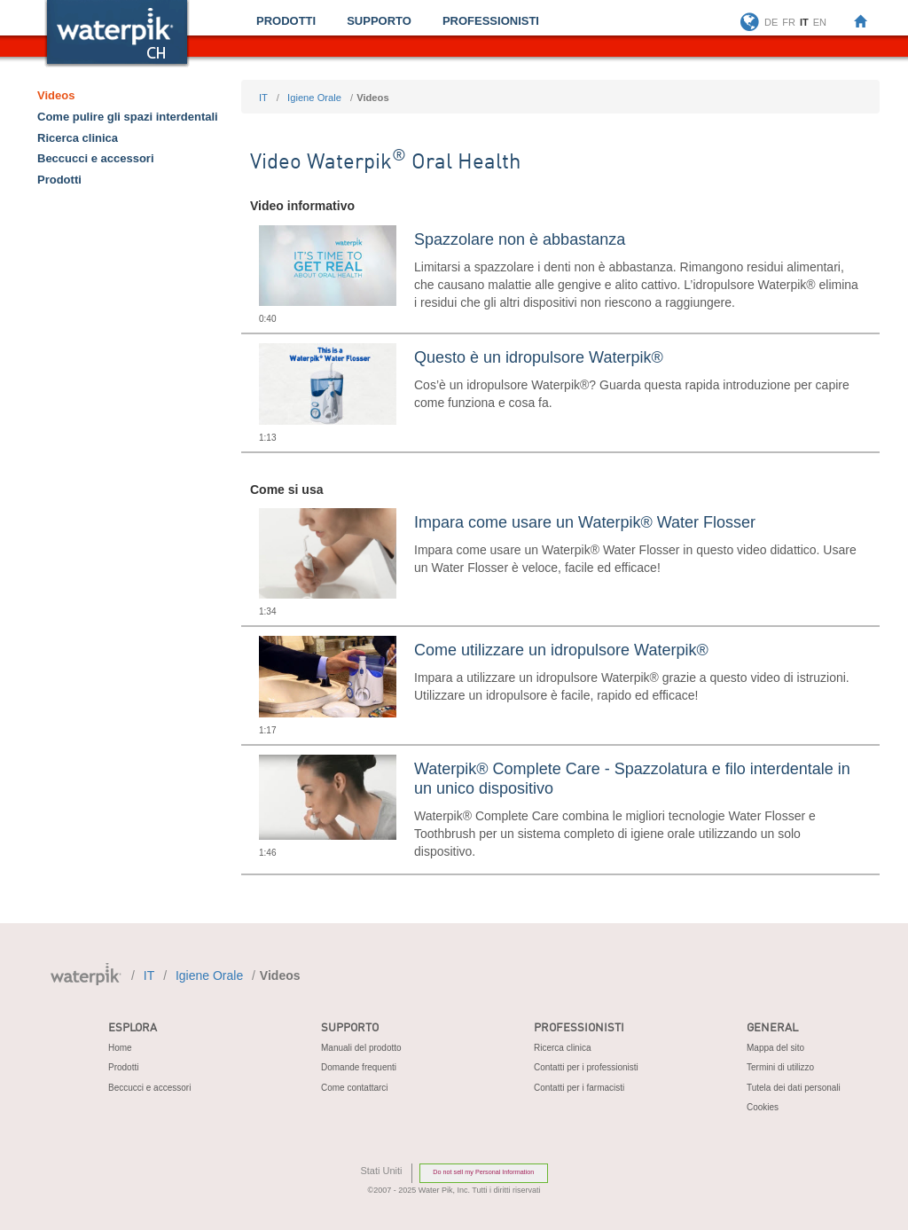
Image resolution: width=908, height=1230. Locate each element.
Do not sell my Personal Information (483, 1172)
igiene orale (314, 97)
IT (263, 97)
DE (771, 22)
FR (788, 22)
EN (819, 22)
